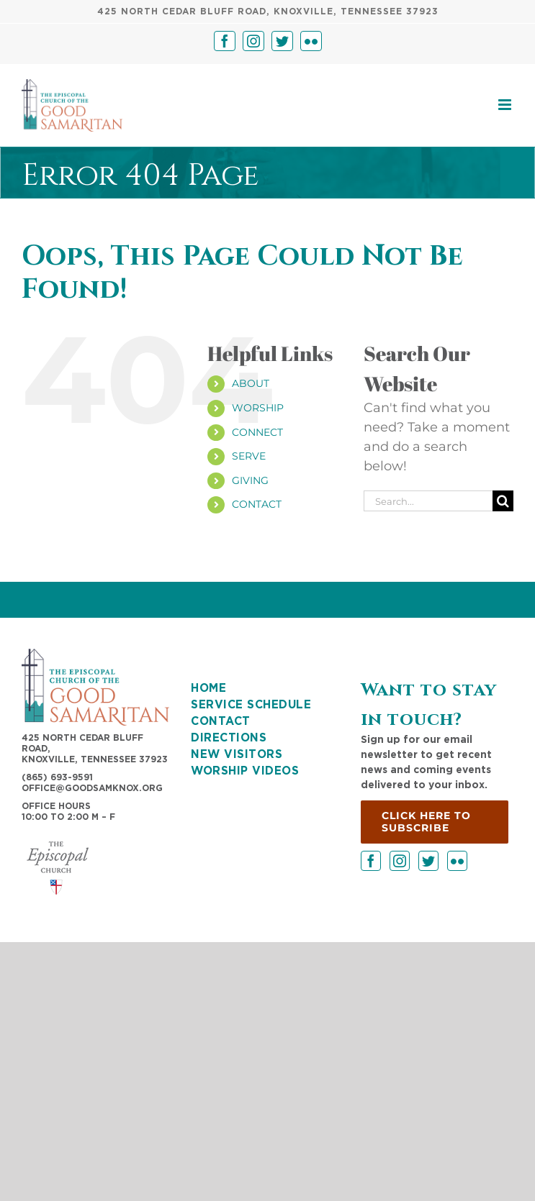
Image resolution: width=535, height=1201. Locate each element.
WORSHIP (258, 407)
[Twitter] (428, 861)
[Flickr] (457, 861)
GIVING (250, 480)
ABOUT (250, 383)
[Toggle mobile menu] (505, 104)
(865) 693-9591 (57, 777)
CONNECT (257, 432)
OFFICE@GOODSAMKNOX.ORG (92, 788)
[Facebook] (371, 861)
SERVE (249, 455)
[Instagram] (400, 861)
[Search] (503, 500)
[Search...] (428, 500)
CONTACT (257, 504)
